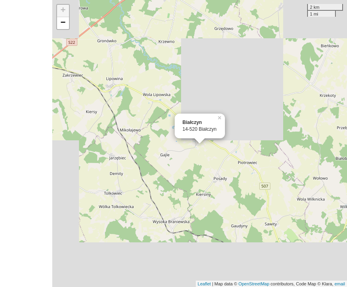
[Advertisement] (26, 143)
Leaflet (204, 283)
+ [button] (62, 11)
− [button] (62, 23)
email (340, 283)
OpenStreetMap (254, 283)
